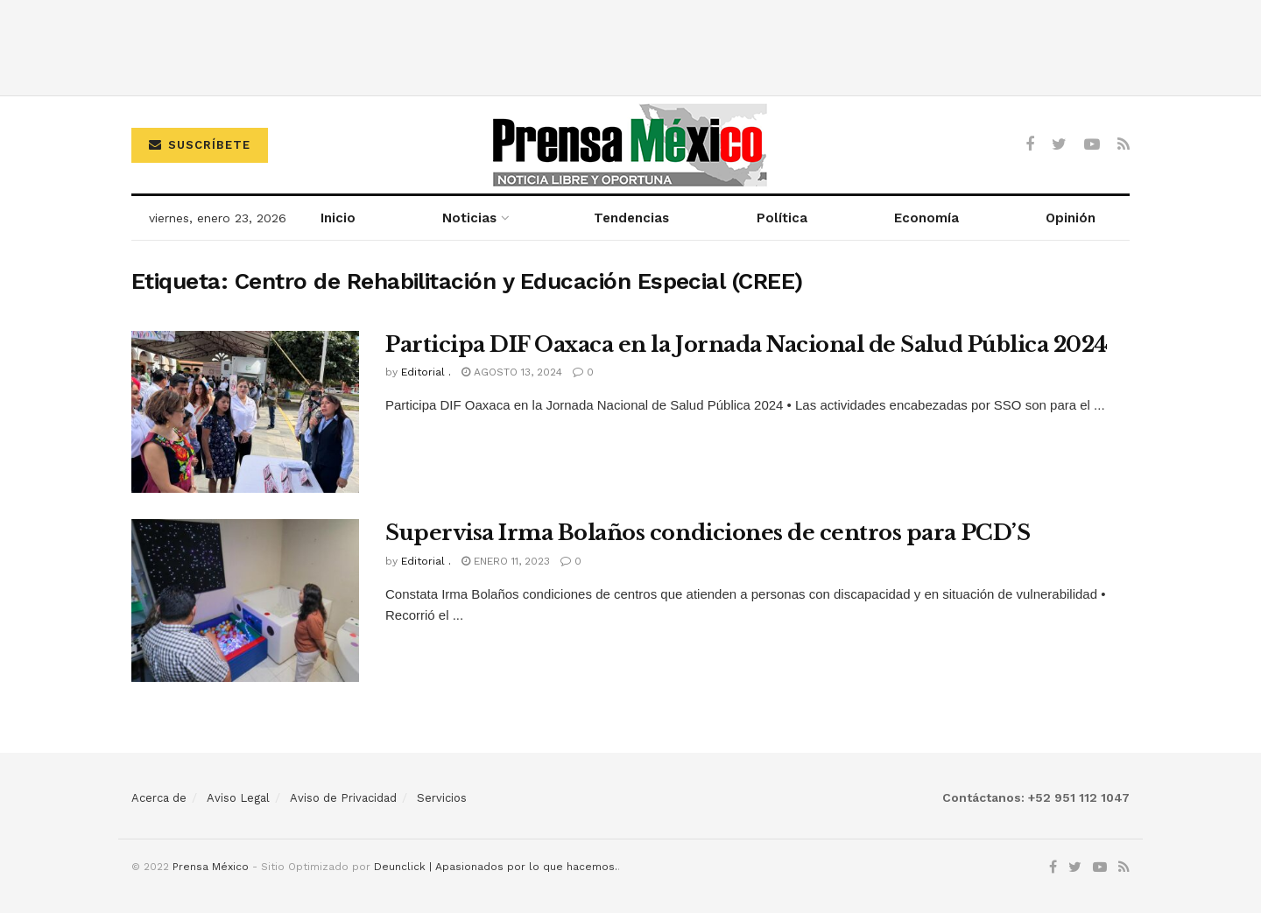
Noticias (469, 218)
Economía (926, 218)
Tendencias (631, 218)
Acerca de (159, 797)
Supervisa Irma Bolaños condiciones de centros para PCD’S (707, 532)
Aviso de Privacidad (343, 797)
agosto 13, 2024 (511, 372)
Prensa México (211, 866)
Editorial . (426, 372)
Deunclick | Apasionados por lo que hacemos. (495, 866)
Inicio (338, 218)
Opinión (1070, 218)
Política (782, 218)
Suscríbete (199, 144)
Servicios (442, 797)
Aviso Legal (238, 797)
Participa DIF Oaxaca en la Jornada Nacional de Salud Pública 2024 (746, 344)
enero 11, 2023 (505, 561)
